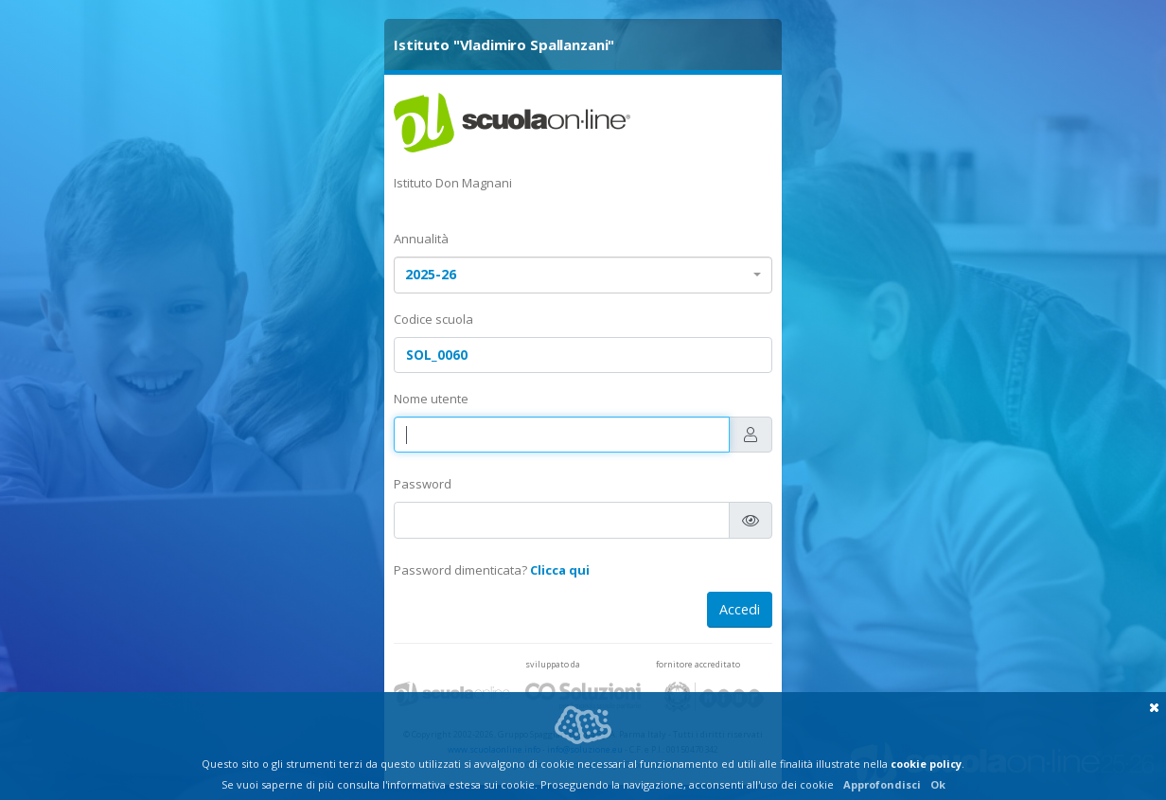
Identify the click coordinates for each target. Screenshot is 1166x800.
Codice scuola (433, 319)
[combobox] (583, 275)
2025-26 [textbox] (430, 274)
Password (422, 483)
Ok (937, 784)
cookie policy (926, 763)
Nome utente (431, 398)
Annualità (421, 238)
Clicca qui (560, 569)
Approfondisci (882, 784)
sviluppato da (552, 664)
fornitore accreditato (698, 664)
